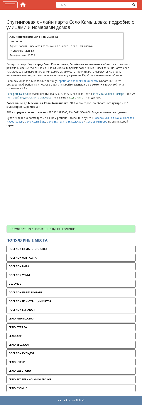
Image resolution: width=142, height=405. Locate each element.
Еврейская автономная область (77, 81)
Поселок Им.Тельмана (107, 118)
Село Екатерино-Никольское (65, 121)
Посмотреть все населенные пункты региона (42, 229)
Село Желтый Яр (35, 121)
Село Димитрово (96, 121)
